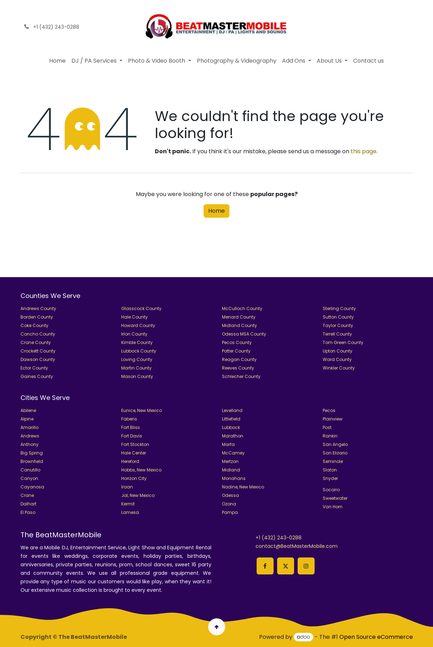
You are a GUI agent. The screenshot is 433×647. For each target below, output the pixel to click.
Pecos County (237, 342)
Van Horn (333, 507)
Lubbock (231, 427)
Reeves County (238, 368)
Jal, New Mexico (137, 495)
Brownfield (32, 461)
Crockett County (38, 351)
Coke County (34, 325)
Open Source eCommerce (376, 637)
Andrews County (38, 308)
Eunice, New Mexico (141, 410)
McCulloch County (242, 308)
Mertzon (230, 461)
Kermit (128, 504)
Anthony (30, 444)
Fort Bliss (130, 427)
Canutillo (30, 470)
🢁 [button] (216, 627)
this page (363, 151)
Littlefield (231, 419)
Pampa (230, 512)
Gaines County (37, 376)
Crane (27, 495)
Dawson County (38, 359)
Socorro (331, 490)
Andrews (30, 436)
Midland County (239, 325)
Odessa (230, 495)
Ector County (34, 368)
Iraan (127, 487)
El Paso (28, 512)
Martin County (136, 368)
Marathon (232, 436)
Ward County (337, 359)
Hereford (130, 461)
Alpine (27, 419)
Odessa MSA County (244, 334)
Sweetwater (335, 498)
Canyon (29, 478)
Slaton (330, 470)
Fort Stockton (135, 444)
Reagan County (239, 359)
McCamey (233, 453)
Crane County (36, 342)
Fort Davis (131, 436)
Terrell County (337, 334)
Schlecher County (241, 376)
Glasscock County (141, 308)
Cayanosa (32, 487)
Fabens (129, 419)
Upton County (337, 351)
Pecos (329, 410)
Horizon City (134, 478)
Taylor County (338, 325)
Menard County (239, 317)
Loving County (136, 359)
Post (327, 427)
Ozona (229, 504)
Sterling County (339, 308)
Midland (231, 470)
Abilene (28, 410)
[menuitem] (57, 61)
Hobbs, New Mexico (141, 470)
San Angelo (335, 444)
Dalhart (28, 504)
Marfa (228, 444)
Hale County (134, 317)
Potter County (236, 351)
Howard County (138, 325)
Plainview (333, 419)
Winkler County (339, 368)
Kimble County (137, 342)
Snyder (330, 478)
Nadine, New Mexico (243, 487)
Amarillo (30, 427)
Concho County (38, 334)
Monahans (234, 478)
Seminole (333, 461)
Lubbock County (138, 351)
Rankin (330, 436)
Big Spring (32, 453)
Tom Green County (343, 342)
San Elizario (335, 453)
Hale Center (133, 453)
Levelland (232, 410)
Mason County (137, 376)
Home (216, 211)
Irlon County (134, 334)
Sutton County (338, 317)
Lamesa (130, 512)
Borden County (37, 317)
